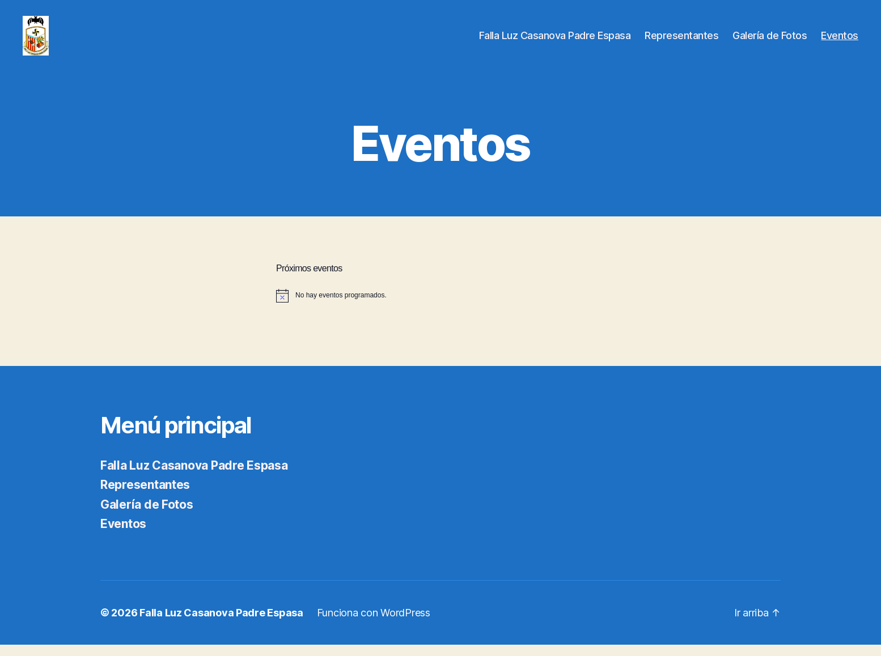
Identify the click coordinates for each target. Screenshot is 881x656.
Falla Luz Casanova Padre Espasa (555, 41)
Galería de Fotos (769, 41)
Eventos (839, 41)
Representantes (681, 41)
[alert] (440, 307)
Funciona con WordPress (373, 624)
